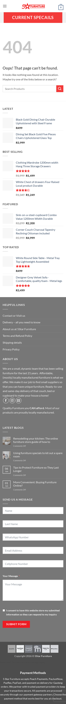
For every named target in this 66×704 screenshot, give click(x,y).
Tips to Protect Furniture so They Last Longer (36, 469)
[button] (5, 6)
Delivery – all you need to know (21, 322)
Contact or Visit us (14, 315)
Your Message (10, 575)
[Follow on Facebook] (6, 400)
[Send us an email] (18, 400)
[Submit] (59, 88)
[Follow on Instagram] (12, 400)
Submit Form (16, 624)
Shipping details (12, 342)
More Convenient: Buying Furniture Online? (34, 483)
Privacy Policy (11, 349)
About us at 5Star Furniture (19, 329)
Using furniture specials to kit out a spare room (37, 454)
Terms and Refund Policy (17, 335)
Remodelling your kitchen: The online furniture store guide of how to (35, 440)
